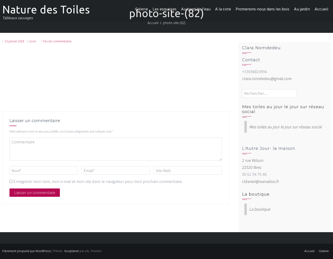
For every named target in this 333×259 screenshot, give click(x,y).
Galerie (141, 9)
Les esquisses (164, 9)
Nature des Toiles (46, 9)
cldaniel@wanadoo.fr (260, 181)
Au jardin (302, 9)
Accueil (321, 9)
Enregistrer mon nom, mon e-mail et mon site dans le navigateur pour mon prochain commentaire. (98, 181)
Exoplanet (72, 251)
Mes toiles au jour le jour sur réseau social (283, 109)
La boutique (256, 194)
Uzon (32, 41)
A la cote (223, 9)
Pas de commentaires (57, 41)
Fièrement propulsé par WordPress (26, 251)
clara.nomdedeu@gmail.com (267, 78)
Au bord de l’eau (195, 9)
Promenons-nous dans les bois (262, 9)
